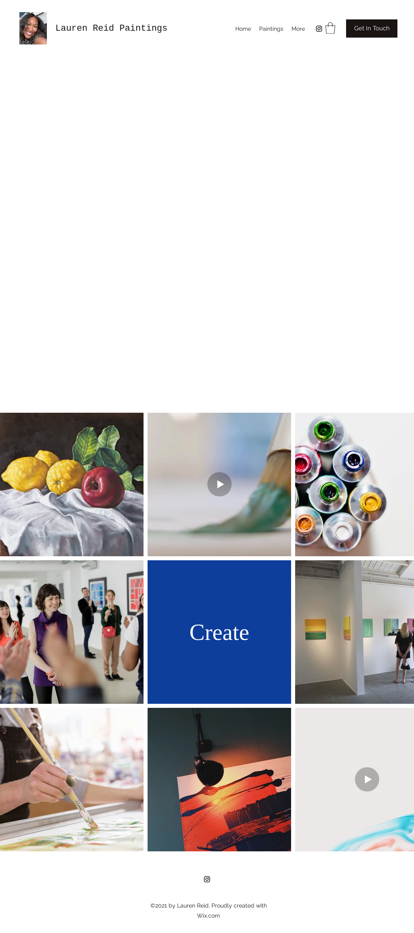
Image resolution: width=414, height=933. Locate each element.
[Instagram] (319, 29)
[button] (330, 28)
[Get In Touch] (371, 28)
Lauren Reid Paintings (111, 28)
